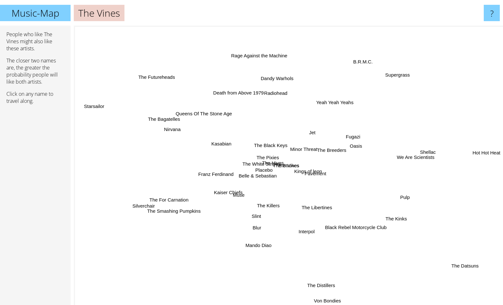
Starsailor (89, 105)
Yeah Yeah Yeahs (331, 102)
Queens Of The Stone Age (200, 109)
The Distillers (321, 288)
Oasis (361, 142)
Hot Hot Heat (486, 153)
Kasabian (229, 147)
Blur (250, 227)
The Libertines (325, 202)
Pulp (411, 198)
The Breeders (340, 143)
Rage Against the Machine (266, 50)
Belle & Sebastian (243, 178)
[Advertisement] (35, 207)
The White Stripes (264, 158)
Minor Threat (287, 152)
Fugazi (363, 130)
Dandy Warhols (269, 76)
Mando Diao (255, 243)
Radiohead (284, 84)
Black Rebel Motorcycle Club (351, 230)
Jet (314, 134)
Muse (249, 202)
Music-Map (35, 13)
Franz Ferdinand (215, 170)
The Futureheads (152, 71)
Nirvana (167, 128)
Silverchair (163, 199)
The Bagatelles (173, 120)
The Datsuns (464, 265)
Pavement (326, 185)
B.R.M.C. (353, 72)
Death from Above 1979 (246, 100)
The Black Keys (271, 146)
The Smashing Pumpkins (174, 218)
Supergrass (383, 84)
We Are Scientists (414, 153)
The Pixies (259, 166)
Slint (255, 208)
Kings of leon (314, 171)
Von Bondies (320, 300)
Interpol (306, 234)
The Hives (277, 165)
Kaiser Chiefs (228, 190)
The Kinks (396, 215)
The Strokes (283, 159)
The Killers (274, 206)
